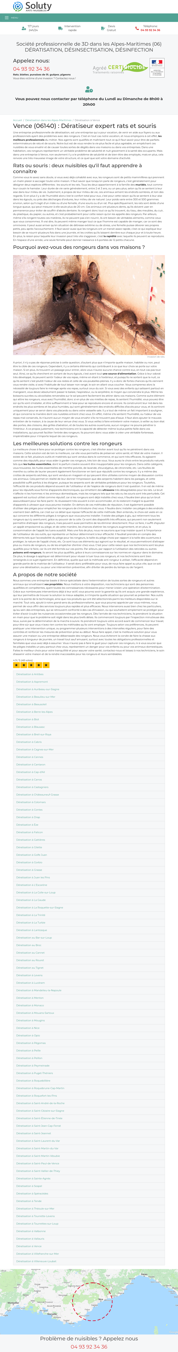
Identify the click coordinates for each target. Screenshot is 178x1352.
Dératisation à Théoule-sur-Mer (35, 1208)
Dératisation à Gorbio (29, 862)
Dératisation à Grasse (29, 869)
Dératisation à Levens (29, 975)
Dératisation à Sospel (29, 1186)
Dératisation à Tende (29, 1201)
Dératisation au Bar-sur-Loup (34, 937)
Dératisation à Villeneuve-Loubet (36, 1261)
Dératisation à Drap (28, 817)
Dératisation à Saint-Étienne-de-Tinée (39, 1118)
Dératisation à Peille (28, 1050)
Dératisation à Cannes (29, 757)
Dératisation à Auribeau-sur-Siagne (37, 689)
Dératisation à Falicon (29, 832)
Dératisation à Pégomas (31, 1043)
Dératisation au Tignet (30, 967)
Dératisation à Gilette (29, 847)
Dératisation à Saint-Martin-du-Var (37, 1148)
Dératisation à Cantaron (30, 764)
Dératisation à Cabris (29, 741)
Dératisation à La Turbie (30, 922)
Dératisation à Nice (28, 1028)
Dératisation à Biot (27, 719)
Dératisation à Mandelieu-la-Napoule (38, 990)
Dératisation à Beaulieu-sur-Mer (35, 696)
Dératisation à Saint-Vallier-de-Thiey (38, 1171)
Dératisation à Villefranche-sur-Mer (37, 1253)
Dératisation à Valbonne (31, 1231)
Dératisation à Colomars (31, 802)
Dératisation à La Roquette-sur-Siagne (39, 907)
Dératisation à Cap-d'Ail (30, 772)
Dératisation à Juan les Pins (33, 877)
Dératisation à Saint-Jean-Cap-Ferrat (38, 1125)
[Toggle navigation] (11, 18)
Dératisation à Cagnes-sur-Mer (35, 749)
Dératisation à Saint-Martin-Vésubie (38, 1155)
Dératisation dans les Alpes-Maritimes (48, 120)
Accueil (17, 120)
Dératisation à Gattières (30, 839)
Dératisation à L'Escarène (31, 884)
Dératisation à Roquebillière (33, 1080)
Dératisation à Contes (29, 809)
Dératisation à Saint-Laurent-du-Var (38, 1140)
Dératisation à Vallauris (30, 1238)
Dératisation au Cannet (30, 952)
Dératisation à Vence (29, 1246)
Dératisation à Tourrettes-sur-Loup (37, 1223)
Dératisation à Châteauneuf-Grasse (37, 794)
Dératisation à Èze (27, 824)
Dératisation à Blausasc (30, 726)
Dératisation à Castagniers (32, 787)
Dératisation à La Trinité (30, 915)
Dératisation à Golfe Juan (31, 854)
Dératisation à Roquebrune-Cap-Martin (40, 1088)
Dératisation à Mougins (30, 1020)
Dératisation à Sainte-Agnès (33, 1178)
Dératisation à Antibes (29, 674)
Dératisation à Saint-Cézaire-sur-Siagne (40, 1110)
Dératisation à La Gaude (31, 900)
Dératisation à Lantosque (31, 930)
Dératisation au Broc (28, 945)
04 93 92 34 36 (150, 30)
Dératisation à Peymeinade (32, 1065)
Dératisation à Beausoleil (31, 704)
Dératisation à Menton (30, 997)
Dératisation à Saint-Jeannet (33, 1133)
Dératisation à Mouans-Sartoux (35, 1012)
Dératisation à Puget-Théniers (34, 1073)
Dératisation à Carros (29, 779)
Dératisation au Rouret (30, 960)
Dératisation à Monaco (30, 1005)
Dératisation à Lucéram (30, 982)
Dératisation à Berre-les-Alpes (34, 711)
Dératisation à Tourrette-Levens (35, 1216)
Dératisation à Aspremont (32, 681)
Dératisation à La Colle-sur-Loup (36, 892)
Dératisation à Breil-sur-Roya (33, 734)
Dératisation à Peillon (29, 1058)
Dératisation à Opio (28, 1035)
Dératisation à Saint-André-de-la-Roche (40, 1103)
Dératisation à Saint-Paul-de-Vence (37, 1163)
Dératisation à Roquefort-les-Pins (36, 1095)
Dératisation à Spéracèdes (32, 1193)
